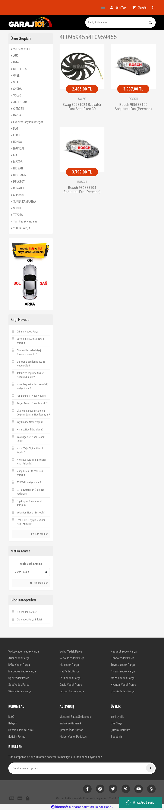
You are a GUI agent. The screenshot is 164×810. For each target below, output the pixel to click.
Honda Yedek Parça (122, 658)
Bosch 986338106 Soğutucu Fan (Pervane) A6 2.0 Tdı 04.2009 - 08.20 (133, 106)
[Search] (120, 22)
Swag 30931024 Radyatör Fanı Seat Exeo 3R (82, 106)
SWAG (82, 99)
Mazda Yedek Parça (123, 678)
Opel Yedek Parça (18, 678)
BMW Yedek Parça (19, 664)
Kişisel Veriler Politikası (73, 736)
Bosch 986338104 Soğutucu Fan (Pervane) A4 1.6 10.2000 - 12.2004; (82, 189)
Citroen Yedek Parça (72, 691)
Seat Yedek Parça (18, 684)
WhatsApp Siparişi (140, 802)
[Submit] (150, 768)
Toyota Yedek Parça (123, 664)
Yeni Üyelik (117, 716)
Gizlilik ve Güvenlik (70, 723)
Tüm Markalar (39, 583)
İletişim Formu (16, 736)
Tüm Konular (39, 534)
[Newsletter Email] (82, 768)
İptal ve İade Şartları (71, 730)
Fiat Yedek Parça (69, 671)
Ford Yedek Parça (70, 678)
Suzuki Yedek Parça (123, 691)
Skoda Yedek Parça (20, 691)
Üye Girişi (116, 723)
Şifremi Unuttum (120, 730)
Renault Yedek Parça (72, 658)
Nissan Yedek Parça (123, 671)
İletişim (12, 723)
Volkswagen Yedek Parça (23, 651)
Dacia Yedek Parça (71, 684)
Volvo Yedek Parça (71, 651)
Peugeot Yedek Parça (124, 651)
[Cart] (144, 7)
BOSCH (133, 99)
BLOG (11, 716)
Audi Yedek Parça (18, 658)
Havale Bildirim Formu (21, 730)
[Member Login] (118, 7)
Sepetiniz (116, 736)
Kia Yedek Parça (69, 664)
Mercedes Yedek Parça (22, 671)
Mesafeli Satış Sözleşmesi (76, 716)
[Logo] (30, 22)
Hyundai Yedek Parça (123, 684)
